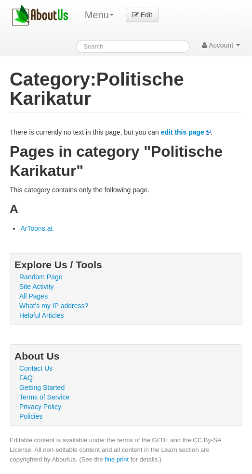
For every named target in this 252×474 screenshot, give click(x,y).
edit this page (182, 132)
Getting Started (42, 387)
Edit (142, 15)
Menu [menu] (99, 15)
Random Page (41, 277)
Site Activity (36, 286)
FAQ (26, 378)
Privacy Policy (40, 407)
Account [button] (221, 45)
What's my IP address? (53, 306)
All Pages (33, 296)
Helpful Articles (41, 315)
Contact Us (36, 368)
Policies (30, 416)
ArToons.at (36, 228)
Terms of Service (44, 397)
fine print (117, 459)
